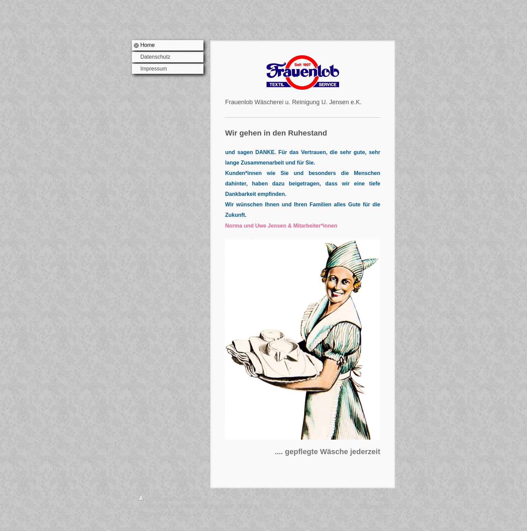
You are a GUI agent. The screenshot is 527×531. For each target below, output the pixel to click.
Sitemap (192, 498)
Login (381, 498)
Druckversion (159, 498)
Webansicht (374, 506)
